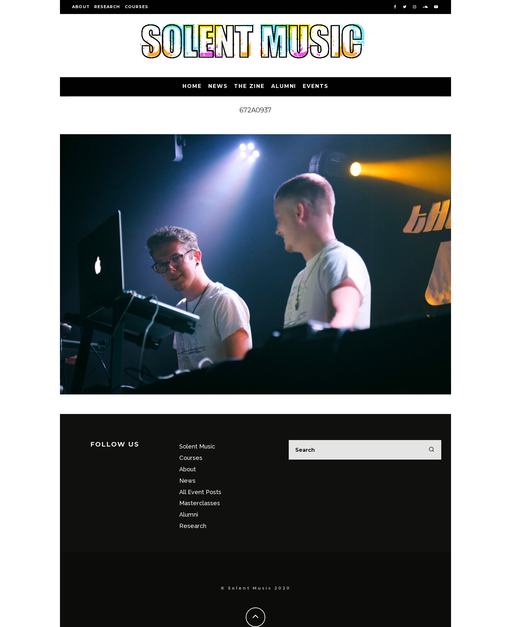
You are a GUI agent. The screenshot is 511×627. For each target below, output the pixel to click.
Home (192, 86)
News (218, 86)
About (81, 6)
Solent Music (197, 446)
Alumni (284, 86)
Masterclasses (199, 503)
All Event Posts (200, 492)
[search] (431, 450)
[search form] (365, 450)
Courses (136, 6)
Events (315, 86)
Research (107, 6)
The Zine (249, 86)
